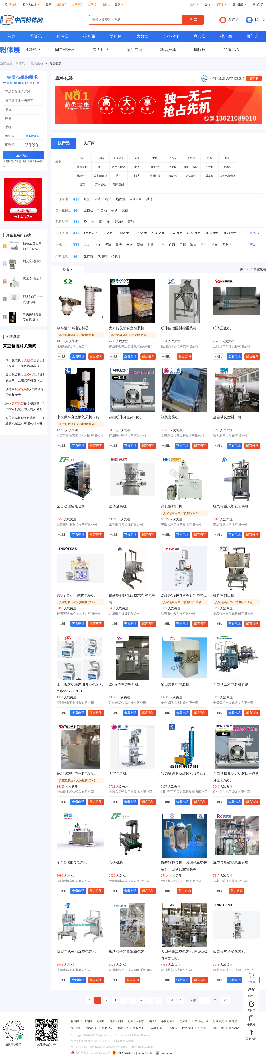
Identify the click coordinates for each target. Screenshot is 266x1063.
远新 (82, 184)
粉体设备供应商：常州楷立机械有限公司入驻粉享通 (25, 407)
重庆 (119, 244)
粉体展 (62, 36)
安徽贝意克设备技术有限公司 (181, 524)
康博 (136, 166)
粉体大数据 (31, 4)
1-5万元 (107, 233)
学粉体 (116, 36)
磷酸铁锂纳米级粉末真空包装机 (132, 598)
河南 (214, 244)
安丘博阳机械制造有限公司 (179, 702)
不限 (76, 199)
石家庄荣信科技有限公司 (230, 881)
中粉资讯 (234, 1021)
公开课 (89, 36)
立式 (97, 199)
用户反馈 (218, 1028)
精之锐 (173, 175)
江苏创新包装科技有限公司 (127, 702)
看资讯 (36, 36)
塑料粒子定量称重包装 (126, 952)
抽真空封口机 (32, 261)
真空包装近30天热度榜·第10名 (182, 602)
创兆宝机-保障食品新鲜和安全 (24, 392)
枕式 (108, 199)
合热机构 (116, 862)
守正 (100, 166)
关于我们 (76, 1028)
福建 (140, 244)
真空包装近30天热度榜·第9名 (129, 335)
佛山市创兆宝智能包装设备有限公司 (132, 346)
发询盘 (229, 20)
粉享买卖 (77, 4)
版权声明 (138, 1028)
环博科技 (155, 175)
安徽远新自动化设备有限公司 (233, 702)
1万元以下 (91, 233)
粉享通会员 (155, 1028)
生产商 (88, 256)
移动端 (10, 4)
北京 (87, 244)
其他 (149, 199)
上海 (97, 244)
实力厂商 (101, 49)
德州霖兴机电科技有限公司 (179, 346)
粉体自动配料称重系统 (178, 328)
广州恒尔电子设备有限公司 (127, 435)
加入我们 (203, 1028)
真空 (87, 199)
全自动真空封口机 (227, 417)
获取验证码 (32, 135)
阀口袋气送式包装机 (229, 952)
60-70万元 (229, 233)
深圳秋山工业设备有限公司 (75, 702)
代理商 (102, 256)
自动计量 (135, 199)
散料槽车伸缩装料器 (73, 328)
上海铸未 (118, 158)
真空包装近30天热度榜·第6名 (77, 780)
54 (171, 1000)
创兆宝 (191, 158)
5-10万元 (123, 233)
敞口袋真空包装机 (175, 684)
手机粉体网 (168, 1021)
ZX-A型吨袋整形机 (124, 684)
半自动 (102, 210)
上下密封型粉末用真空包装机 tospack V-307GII (80, 688)
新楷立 (228, 166)
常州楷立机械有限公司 (124, 613)
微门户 (253, 36)
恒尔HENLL (191, 166)
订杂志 (106, 4)
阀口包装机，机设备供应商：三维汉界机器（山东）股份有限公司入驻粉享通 (25, 364)
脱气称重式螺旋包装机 (230, 506)
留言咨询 (96, 356)
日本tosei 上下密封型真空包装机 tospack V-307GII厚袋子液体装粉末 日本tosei (100, 177)
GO (225, 1000)
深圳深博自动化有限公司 (230, 435)
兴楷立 (173, 158)
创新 (209, 158)
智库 (48, 4)
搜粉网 (88, 1021)
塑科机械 (82, 166)
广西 (172, 244)
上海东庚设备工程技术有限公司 (182, 435)
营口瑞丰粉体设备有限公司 (231, 346)
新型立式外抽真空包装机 (76, 952)
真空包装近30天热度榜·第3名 (181, 513)
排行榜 (200, 49)
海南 (193, 244)
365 (82, 158)
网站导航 (258, 4)
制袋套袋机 (170, 417)
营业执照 (128, 1041)
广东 (161, 244)
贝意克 (209, 175)
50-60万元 (211, 233)
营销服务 (91, 1028)
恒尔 (173, 166)
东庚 (136, 158)
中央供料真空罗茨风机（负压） (32, 318)
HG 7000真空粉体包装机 (76, 773)
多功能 (118, 221)
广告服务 (172, 1028)
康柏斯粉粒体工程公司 (72, 346)
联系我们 (187, 1028)
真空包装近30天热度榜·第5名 (77, 424)
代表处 (116, 256)
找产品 (64, 143)
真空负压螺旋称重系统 (230, 862)
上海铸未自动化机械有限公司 (233, 613)
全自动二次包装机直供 (230, 684)
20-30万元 (158, 233)
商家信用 (122, 1028)
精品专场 (134, 49)
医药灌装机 (118, 506)
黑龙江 (226, 244)
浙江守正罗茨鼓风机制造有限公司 (80, 435)
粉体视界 (61, 4)
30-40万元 (176, 233)
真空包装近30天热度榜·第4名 (77, 602)
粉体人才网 (116, 1021)
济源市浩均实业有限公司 (230, 524)
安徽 (129, 244)
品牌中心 (231, 49)
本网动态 (234, 1028)
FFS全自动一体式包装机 (33, 299)
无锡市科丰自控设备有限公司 (77, 524)
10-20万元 (140, 233)
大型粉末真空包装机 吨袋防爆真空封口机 (184, 955)
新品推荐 (168, 49)
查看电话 (78, 356)
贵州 (183, 244)
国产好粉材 (65, 49)
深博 (136, 175)
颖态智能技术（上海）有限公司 (78, 613)
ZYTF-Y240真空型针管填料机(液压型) (184, 595)
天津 (108, 244)
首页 (11, 36)
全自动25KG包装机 (72, 862)
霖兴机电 (100, 184)
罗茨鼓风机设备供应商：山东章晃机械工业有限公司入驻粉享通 (25, 421)
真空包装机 (118, 773)
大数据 (142, 36)
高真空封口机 (32, 279)
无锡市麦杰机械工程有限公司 (181, 881)
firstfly (100, 158)
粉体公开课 (201, 1021)
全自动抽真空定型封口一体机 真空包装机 (236, 777)
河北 (204, 244)
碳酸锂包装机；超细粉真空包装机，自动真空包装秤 (184, 866)
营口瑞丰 (191, 175)
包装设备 (37, 63)
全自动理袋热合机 (71, 506)
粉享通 (220, 4)
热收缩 (120, 199)
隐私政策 (107, 1028)
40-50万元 (193, 233)
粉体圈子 (185, 1021)
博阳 (227, 158)
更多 (119, 4)
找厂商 (255, 20)
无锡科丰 (82, 175)
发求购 (253, 78)
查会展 (199, 36)
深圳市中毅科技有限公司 (178, 613)
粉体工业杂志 (136, 1021)
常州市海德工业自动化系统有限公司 (132, 970)
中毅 (155, 158)
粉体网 (75, 1021)
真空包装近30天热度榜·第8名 (77, 335)
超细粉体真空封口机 (125, 417)
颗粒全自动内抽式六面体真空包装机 (32, 247)
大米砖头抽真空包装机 (126, 328)
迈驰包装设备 (228, 175)
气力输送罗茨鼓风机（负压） (184, 773)
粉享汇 (92, 4)
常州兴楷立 (118, 166)
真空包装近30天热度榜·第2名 (233, 602)
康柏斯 (155, 166)
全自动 (88, 210)
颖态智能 (118, 184)
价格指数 (171, 36)
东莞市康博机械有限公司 (126, 524)
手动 (114, 210)
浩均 (118, 175)
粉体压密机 (222, 328)
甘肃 (151, 244)
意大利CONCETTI (209, 168)
